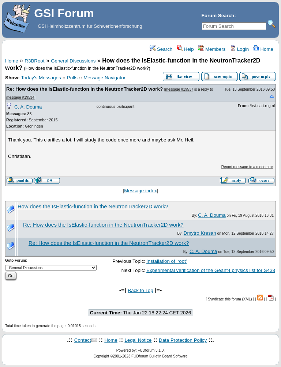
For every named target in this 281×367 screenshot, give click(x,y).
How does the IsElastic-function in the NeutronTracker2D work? (93, 206)
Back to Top (140, 290)
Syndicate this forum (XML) (230, 299)
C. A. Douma (28, 107)
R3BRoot (34, 61)
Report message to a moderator (247, 167)
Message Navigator (104, 77)
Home (263, 49)
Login (239, 49)
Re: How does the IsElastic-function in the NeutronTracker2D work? (84, 89)
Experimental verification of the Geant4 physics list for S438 (210, 270)
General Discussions (73, 61)
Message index (140, 190)
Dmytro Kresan (200, 233)
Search (161, 49)
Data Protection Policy (183, 340)
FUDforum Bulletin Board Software (159, 356)
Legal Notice (137, 340)
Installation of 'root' (166, 261)
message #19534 (20, 97)
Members (211, 49)
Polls (72, 77)
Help (185, 49)
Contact (82, 340)
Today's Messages (41, 77)
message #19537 (179, 89)
